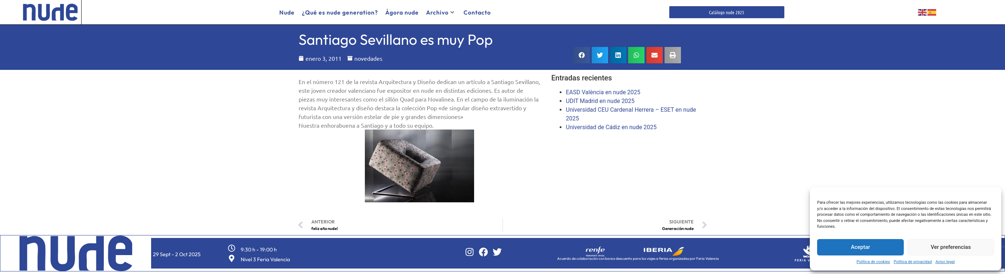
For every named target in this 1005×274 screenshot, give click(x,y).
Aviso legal (945, 261)
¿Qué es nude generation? (340, 12)
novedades (368, 58)
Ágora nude (402, 12)
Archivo (440, 12)
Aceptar (860, 247)
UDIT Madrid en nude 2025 (600, 101)
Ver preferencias (951, 247)
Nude (287, 12)
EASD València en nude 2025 (603, 92)
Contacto (477, 12)
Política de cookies (873, 261)
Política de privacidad (913, 261)
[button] (582, 55)
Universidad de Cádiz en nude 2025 (611, 127)
